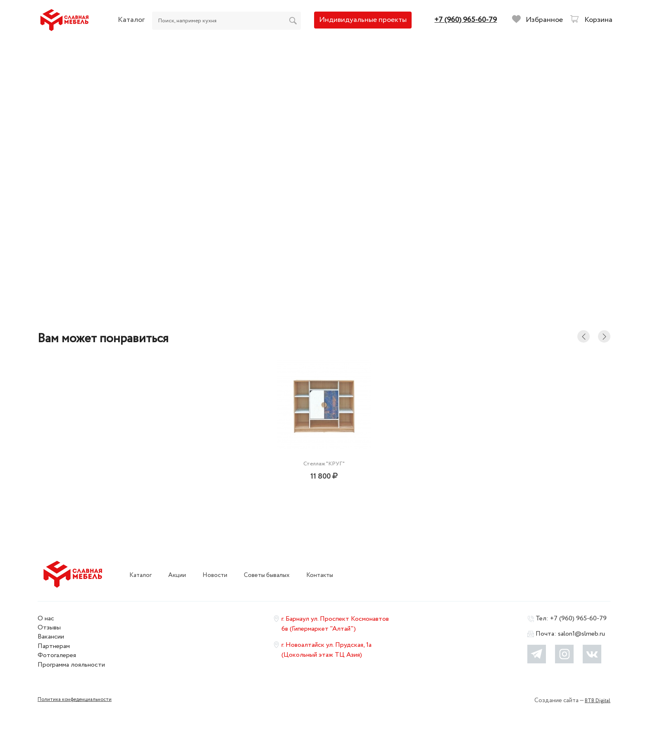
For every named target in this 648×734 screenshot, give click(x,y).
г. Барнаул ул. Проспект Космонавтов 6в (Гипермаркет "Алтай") (335, 624)
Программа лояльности (71, 665)
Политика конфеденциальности (75, 699)
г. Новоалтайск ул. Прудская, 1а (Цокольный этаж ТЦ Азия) (326, 650)
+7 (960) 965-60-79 (578, 618)
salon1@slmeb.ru (581, 634)
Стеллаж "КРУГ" (324, 463)
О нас (46, 618)
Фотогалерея (57, 655)
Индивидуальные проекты (363, 19)
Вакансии (51, 636)
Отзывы (49, 627)
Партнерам (54, 646)
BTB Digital (597, 700)
